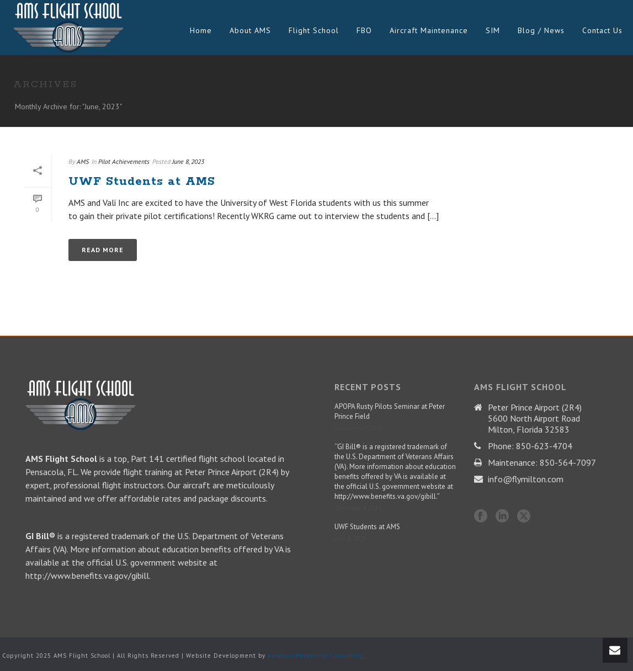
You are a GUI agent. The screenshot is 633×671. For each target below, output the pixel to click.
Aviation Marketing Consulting (316, 655)
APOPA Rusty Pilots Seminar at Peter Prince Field (389, 411)
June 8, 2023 (188, 161)
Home (201, 30)
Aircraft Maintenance (429, 30)
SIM (493, 30)
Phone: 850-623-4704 (530, 446)
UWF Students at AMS (141, 181)
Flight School (314, 30)
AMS (83, 161)
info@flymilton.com (525, 479)
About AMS (250, 30)
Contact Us (602, 30)
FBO (364, 30)
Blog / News (541, 30)
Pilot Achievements (124, 161)
